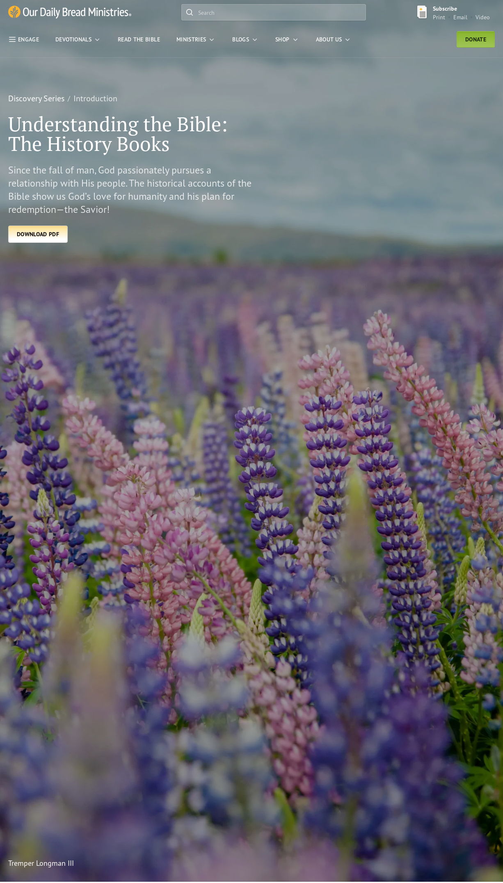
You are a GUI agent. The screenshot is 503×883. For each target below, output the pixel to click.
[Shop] (287, 39)
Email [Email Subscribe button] (460, 17)
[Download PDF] (38, 234)
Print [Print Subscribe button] (439, 17)
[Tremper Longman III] (242, 863)
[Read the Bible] (139, 39)
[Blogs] (245, 39)
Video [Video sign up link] (483, 17)
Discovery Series (36, 98)
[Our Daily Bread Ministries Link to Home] (69, 12)
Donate (475, 39)
